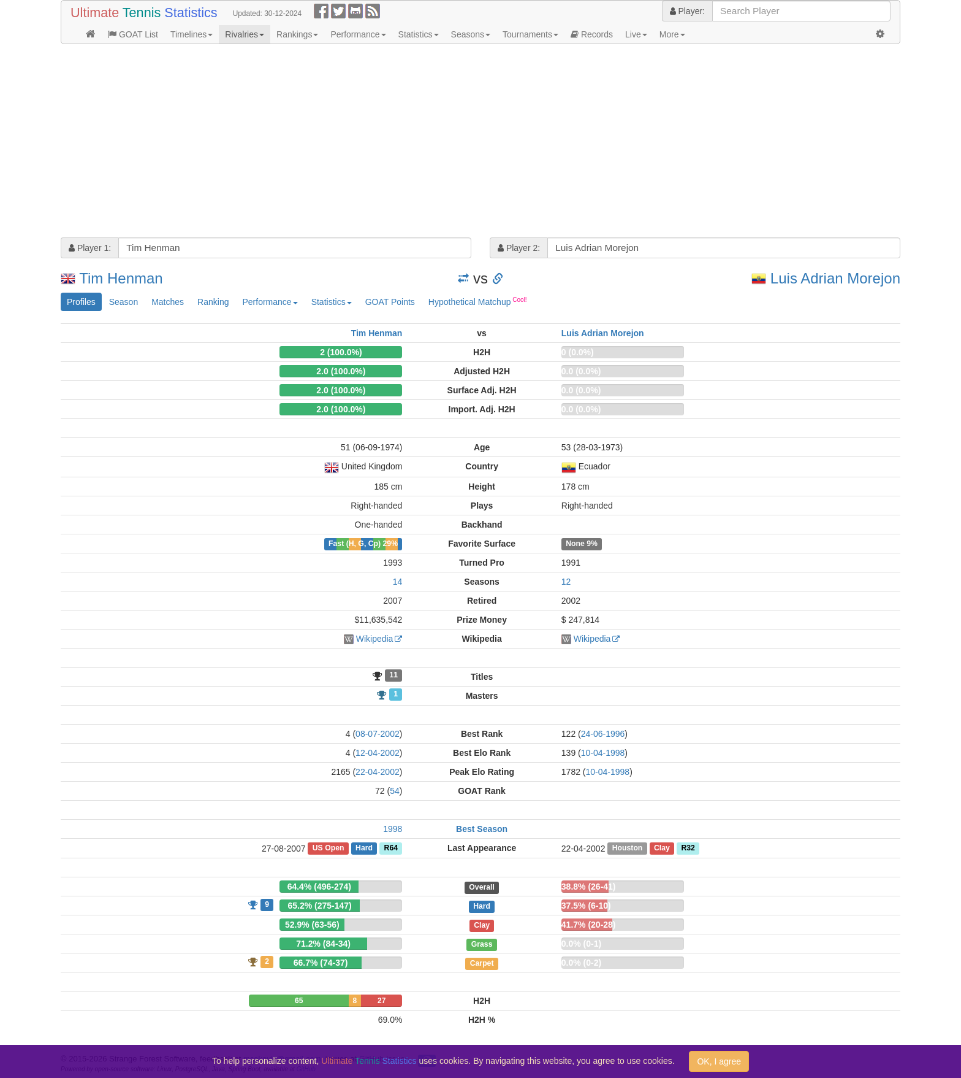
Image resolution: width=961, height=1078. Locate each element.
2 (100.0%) (341, 352)
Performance (358, 34)
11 (393, 675)
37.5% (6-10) (586, 906)
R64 (391, 848)
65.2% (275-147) (319, 906)
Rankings (297, 34)
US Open (328, 848)
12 (566, 582)
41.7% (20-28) (588, 925)
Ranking (213, 302)
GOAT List (133, 34)
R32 (687, 848)
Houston (627, 848)
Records (592, 34)
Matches (167, 302)
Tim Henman (120, 278)
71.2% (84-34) (323, 944)
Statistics (418, 34)
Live (636, 34)
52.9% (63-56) (312, 925)
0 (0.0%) (577, 352)
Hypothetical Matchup (477, 301)
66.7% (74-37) (321, 963)
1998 (392, 829)
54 (395, 791)
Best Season (481, 829)
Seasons (470, 34)
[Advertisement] (428, 142)
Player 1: (90, 248)
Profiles (81, 302)
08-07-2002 (377, 734)
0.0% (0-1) (581, 944)
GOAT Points (390, 302)
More (672, 34)
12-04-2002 (377, 753)
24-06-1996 (603, 734)
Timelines (191, 34)
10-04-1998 (603, 753)
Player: (687, 11)
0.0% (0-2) (581, 963)
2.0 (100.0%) (340, 371)
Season (123, 302)
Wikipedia (374, 639)
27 (382, 1000)
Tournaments (530, 34)
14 (398, 582)
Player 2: (519, 248)
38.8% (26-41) (588, 886)
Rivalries (244, 34)
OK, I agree (719, 1061)
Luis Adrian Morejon (835, 278)
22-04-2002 (377, 772)
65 (299, 1000)
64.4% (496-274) (319, 886)
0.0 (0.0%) (581, 371)
